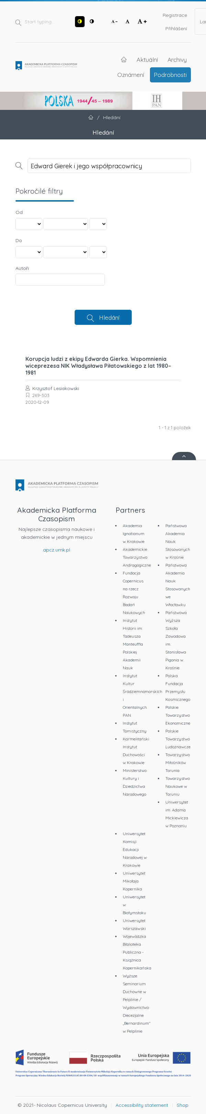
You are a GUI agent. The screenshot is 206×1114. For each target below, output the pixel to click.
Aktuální (147, 59)
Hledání (109, 317)
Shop (182, 1105)
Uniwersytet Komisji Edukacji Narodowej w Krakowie (135, 849)
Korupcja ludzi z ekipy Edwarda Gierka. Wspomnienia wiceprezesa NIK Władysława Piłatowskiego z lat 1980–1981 (98, 365)
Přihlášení (176, 28)
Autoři (22, 268)
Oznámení (130, 74)
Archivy (177, 59)
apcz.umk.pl (56, 550)
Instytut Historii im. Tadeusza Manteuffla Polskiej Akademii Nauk (133, 644)
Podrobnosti (170, 74)
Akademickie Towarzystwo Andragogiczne (137, 557)
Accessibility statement (142, 1105)
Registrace (175, 15)
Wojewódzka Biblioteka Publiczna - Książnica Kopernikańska (137, 952)
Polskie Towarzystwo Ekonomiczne (177, 715)
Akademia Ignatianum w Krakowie (133, 533)
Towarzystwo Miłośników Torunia (177, 762)
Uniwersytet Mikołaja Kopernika (134, 881)
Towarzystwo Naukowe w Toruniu (177, 786)
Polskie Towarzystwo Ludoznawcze (178, 738)
